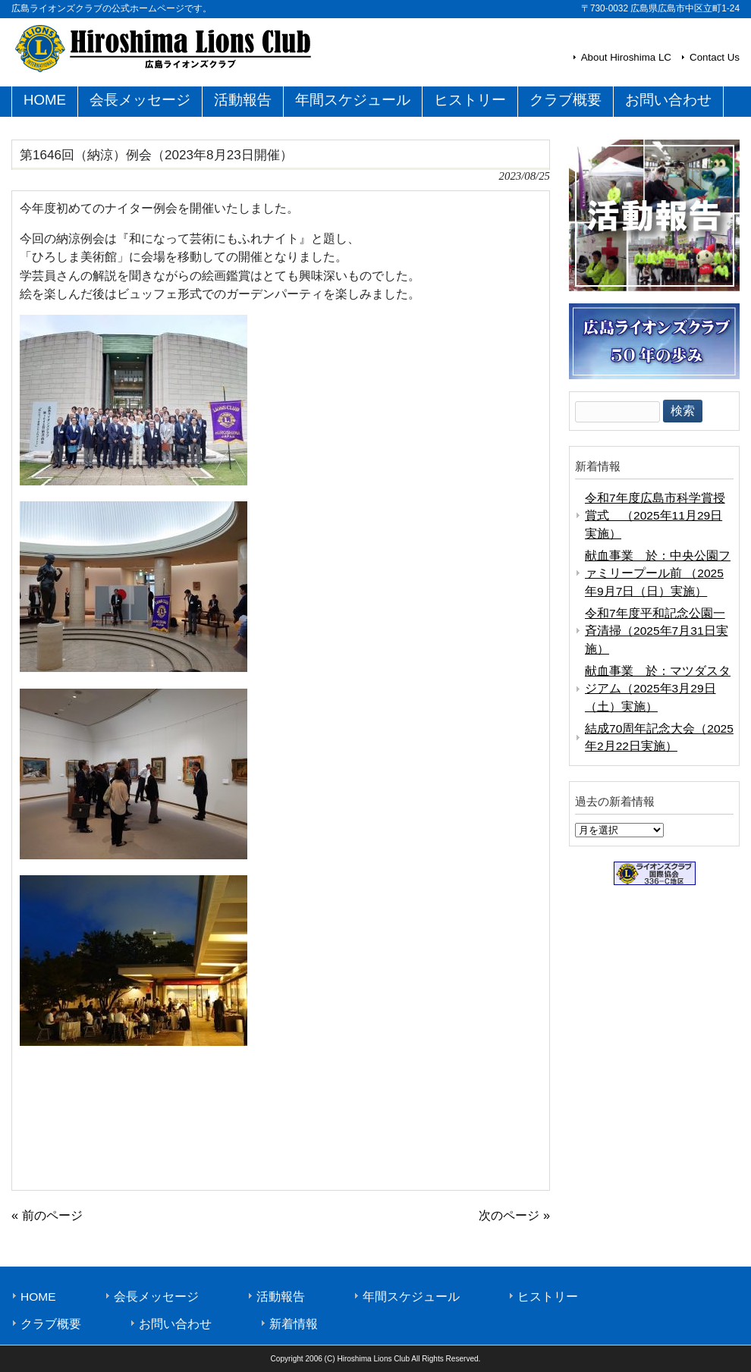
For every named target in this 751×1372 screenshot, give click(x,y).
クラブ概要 (50, 1323)
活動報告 (280, 1296)
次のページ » (514, 1215)
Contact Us (715, 57)
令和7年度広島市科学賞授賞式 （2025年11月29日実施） (655, 515)
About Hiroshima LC (626, 57)
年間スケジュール (411, 1296)
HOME (38, 1296)
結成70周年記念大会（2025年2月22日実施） (659, 737)
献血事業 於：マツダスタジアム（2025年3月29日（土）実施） (658, 688)
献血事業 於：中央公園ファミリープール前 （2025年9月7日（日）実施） (658, 573)
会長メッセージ (156, 1296)
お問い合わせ (175, 1323)
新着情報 (293, 1323)
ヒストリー (547, 1296)
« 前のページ (47, 1215)
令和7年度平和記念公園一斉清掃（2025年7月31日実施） (656, 631)
